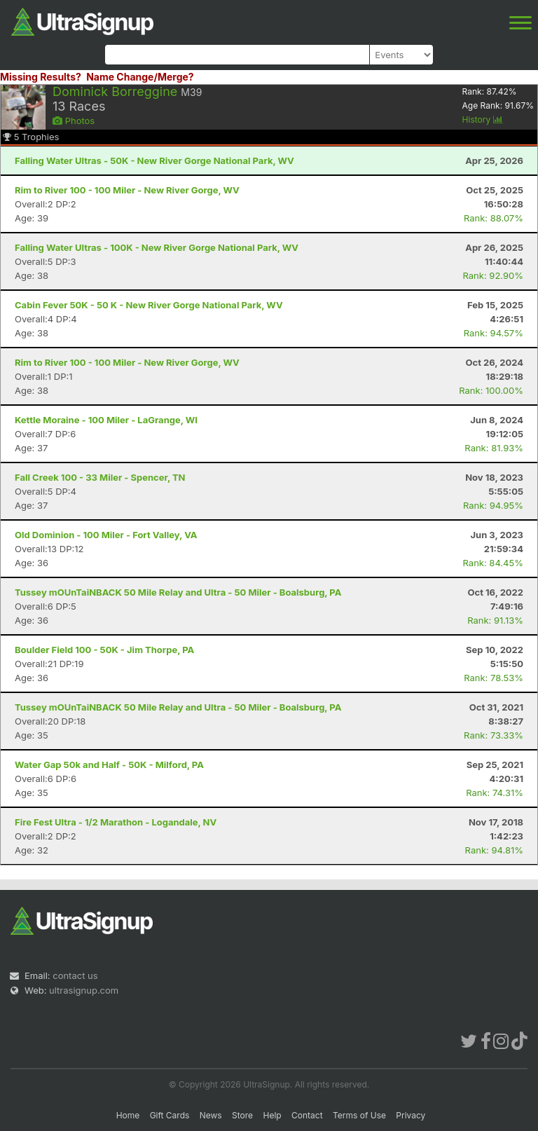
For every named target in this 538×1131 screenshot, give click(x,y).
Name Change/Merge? (140, 77)
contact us (75, 975)
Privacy (410, 1115)
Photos (74, 120)
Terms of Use (359, 1115)
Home (128, 1115)
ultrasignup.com (83, 990)
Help (272, 1115)
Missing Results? (40, 77)
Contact (307, 1115)
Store (242, 1115)
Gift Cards (170, 1115)
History (482, 119)
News (211, 1115)
